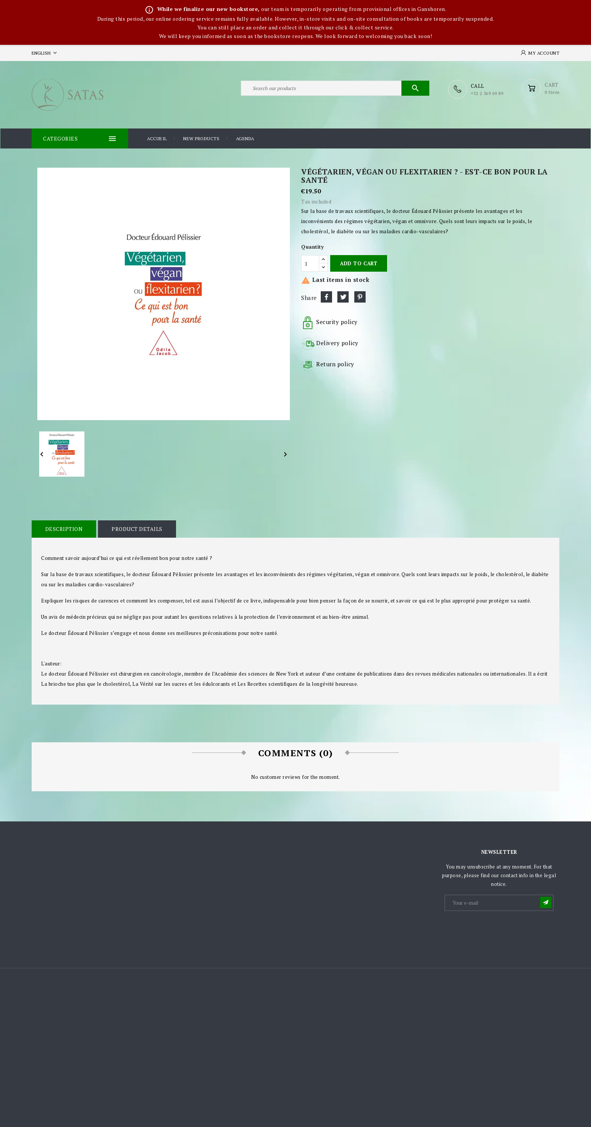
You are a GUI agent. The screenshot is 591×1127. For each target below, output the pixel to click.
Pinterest (360, 296)
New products (201, 138)
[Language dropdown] (45, 53)
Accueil (157, 138)
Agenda (245, 138)
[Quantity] (310, 263)
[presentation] (502, 930)
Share (326, 296)
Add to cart (358, 263)
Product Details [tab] (136, 528)
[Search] (335, 89)
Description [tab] (64, 528)
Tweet (343, 296)
